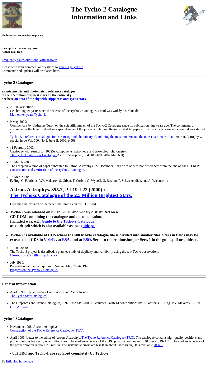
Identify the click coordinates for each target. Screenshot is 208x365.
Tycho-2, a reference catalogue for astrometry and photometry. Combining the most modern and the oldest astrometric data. (93, 136)
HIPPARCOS (19, 307)
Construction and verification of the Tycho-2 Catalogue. (47, 170)
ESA (66, 239)
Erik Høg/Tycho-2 (71, 67)
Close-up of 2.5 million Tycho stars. (34, 255)
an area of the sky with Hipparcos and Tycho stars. (50, 99)
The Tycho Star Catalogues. (28, 296)
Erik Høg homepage (19, 361)
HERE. (158, 345)
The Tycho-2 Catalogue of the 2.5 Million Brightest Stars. (71, 195)
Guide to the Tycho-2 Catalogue (68, 221)
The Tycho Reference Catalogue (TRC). (108, 337)
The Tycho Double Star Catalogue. (33, 155)
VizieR (49, 239)
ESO (87, 239)
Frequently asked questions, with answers (29, 60)
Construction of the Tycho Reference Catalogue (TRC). (47, 330)
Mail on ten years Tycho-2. (28, 114)
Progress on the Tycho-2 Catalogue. (34, 270)
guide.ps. (88, 226)
